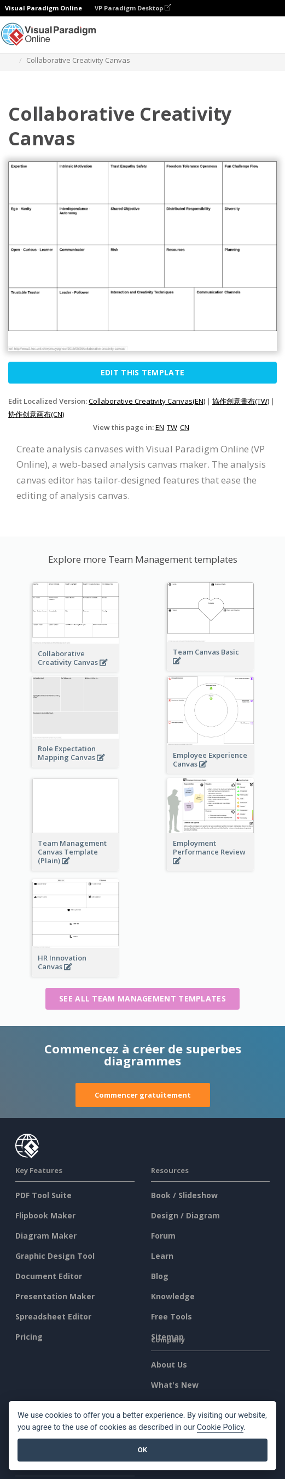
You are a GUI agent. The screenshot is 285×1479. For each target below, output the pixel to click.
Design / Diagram (185, 1215)
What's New (175, 1385)
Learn (162, 1256)
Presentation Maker (55, 1296)
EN (159, 427)
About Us (169, 1364)
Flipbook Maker (45, 1215)
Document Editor (48, 1276)
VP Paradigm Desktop (133, 8)
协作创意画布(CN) (36, 414)
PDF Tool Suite (43, 1195)
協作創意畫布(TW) (240, 401)
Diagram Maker (46, 1235)
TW (172, 427)
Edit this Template (142, 372)
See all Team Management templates (142, 998)
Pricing (29, 1336)
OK (142, 1450)
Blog (159, 1276)
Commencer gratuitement (143, 1095)
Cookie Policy (220, 1427)
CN (184, 427)
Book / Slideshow (184, 1195)
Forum (163, 1235)
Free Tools (171, 1316)
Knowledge (173, 1296)
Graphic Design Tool (55, 1256)
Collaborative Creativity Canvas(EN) (147, 401)
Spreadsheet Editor (53, 1316)
